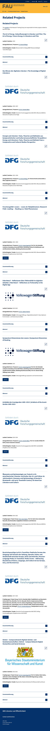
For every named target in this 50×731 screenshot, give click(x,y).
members (7, 27)
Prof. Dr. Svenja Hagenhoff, (25, 675)
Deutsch (45, 1)
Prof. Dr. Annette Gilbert (25, 109)
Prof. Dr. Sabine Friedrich (25, 311)
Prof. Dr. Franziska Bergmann (25, 606)
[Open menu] (45, 6)
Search (40, 1)
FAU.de (27, 1)
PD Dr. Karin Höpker (24, 519)
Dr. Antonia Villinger (24, 44)
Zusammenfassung (8, 57)
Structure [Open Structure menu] (34, 1)
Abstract (5, 62)
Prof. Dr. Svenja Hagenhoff (25, 245)
